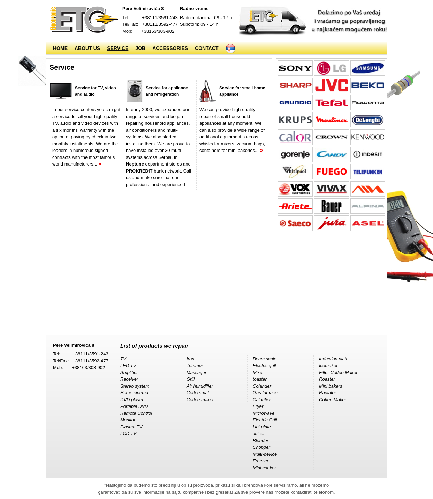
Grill (191, 379)
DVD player (131, 399)
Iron (190, 358)
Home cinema (134, 392)
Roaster (327, 379)
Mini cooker (264, 467)
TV (123, 358)
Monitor (127, 420)
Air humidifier (200, 386)
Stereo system (134, 386)
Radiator (327, 392)
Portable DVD (134, 406)
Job (140, 48)
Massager (196, 372)
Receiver (129, 379)
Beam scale (264, 358)
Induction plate (334, 358)
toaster (260, 379)
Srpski (230, 48)
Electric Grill (265, 420)
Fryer (258, 406)
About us (87, 48)
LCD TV (128, 433)
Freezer (260, 460)
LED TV (128, 365)
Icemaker (328, 365)
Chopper (261, 447)
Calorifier (262, 399)
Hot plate (262, 427)
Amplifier (129, 372)
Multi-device (265, 454)
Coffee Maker (332, 399)
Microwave (263, 413)
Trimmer (195, 365)
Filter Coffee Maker (338, 372)
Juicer (259, 433)
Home (60, 48)
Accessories (170, 48)
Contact (206, 48)
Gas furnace (265, 392)
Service (117, 48)
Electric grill (264, 365)
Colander (262, 386)
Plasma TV (131, 427)
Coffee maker (200, 399)
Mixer (258, 372)
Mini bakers (330, 386)
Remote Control (136, 413)
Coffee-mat (198, 392)
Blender (260, 440)
